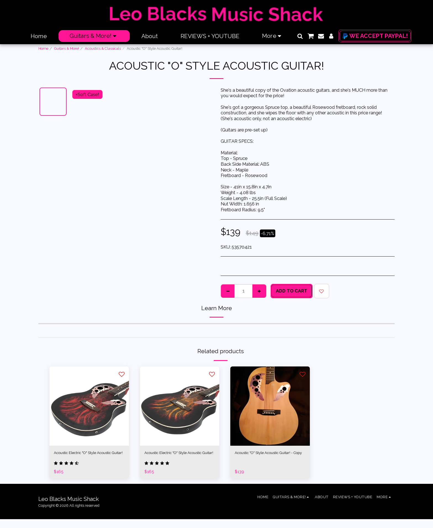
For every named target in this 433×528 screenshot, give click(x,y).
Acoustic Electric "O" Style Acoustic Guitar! (80, 457)
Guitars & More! (66, 48)
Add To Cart (291, 291)
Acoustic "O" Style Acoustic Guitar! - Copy (270, 457)
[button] (300, 36)
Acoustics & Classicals (103, 48)
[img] (89, 406)
